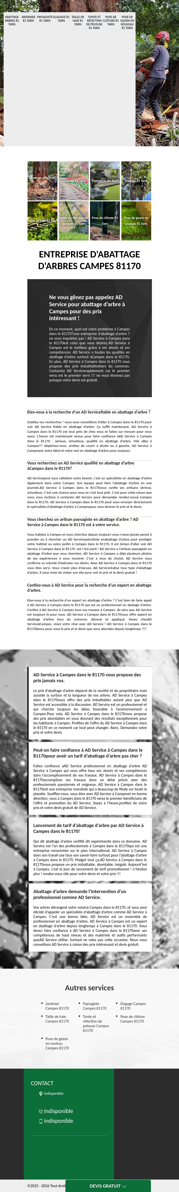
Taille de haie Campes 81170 (57, 1019)
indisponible (55, 1110)
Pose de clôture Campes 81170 (132, 1019)
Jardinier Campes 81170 (57, 1006)
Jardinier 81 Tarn (28, 18)
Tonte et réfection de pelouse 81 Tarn (94, 22)
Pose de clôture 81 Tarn (111, 20)
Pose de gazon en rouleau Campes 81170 (57, 1043)
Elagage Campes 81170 (133, 1006)
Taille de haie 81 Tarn (78, 20)
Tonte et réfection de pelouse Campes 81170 (96, 1023)
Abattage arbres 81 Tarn (12, 20)
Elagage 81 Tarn (61, 18)
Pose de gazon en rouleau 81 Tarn (127, 22)
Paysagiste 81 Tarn (45, 18)
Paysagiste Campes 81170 (94, 1006)
